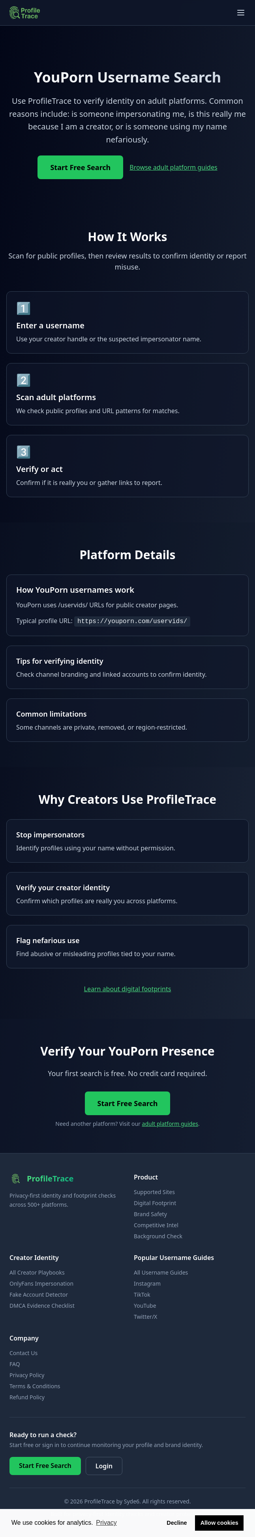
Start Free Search (80, 167)
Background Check (158, 1236)
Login (104, 1466)
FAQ (14, 1364)
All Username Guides (161, 1272)
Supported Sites (154, 1192)
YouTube (145, 1305)
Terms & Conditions (34, 1386)
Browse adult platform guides (173, 167)
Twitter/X (145, 1316)
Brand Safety (150, 1214)
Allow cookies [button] (219, 1523)
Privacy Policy (26, 1375)
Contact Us (23, 1353)
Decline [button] (177, 1523)
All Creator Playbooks (37, 1272)
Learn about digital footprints (127, 989)
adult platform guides (170, 1123)
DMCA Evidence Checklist (42, 1305)
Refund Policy (27, 1397)
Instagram (147, 1283)
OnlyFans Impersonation (41, 1283)
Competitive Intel (156, 1225)
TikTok (142, 1294)
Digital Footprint (155, 1203)
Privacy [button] (106, 1522)
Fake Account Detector (38, 1294)
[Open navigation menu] (241, 12)
